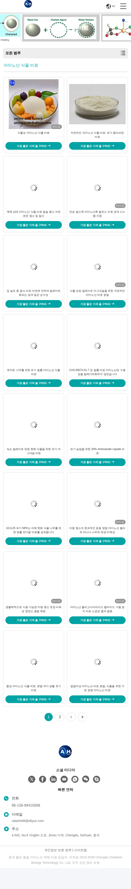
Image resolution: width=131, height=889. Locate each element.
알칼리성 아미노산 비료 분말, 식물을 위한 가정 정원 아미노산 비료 (97, 709)
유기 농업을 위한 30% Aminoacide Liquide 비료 (97, 464)
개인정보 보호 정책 (57, 871)
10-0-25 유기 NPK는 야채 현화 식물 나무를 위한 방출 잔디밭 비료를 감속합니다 (33, 546)
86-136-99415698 (26, 826)
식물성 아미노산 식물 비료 (34, 135)
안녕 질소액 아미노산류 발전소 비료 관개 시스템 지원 (97, 219)
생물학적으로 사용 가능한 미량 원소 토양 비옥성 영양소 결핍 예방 (33, 627)
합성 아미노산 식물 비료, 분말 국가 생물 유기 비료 (33, 709)
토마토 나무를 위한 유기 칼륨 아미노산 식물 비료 (33, 382)
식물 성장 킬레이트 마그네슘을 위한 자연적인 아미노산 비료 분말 (97, 300)
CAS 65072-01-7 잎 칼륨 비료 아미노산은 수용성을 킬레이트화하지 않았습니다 (97, 382)
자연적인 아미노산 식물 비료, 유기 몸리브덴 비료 (97, 137)
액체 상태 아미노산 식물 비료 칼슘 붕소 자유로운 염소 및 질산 (34, 219)
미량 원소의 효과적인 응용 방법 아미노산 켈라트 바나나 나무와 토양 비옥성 (97, 546)
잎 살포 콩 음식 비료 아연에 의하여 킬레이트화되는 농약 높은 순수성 (34, 300)
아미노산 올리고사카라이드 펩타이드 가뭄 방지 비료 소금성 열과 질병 (97, 627)
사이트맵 (80, 871)
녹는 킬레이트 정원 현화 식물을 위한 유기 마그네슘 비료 (34, 464)
